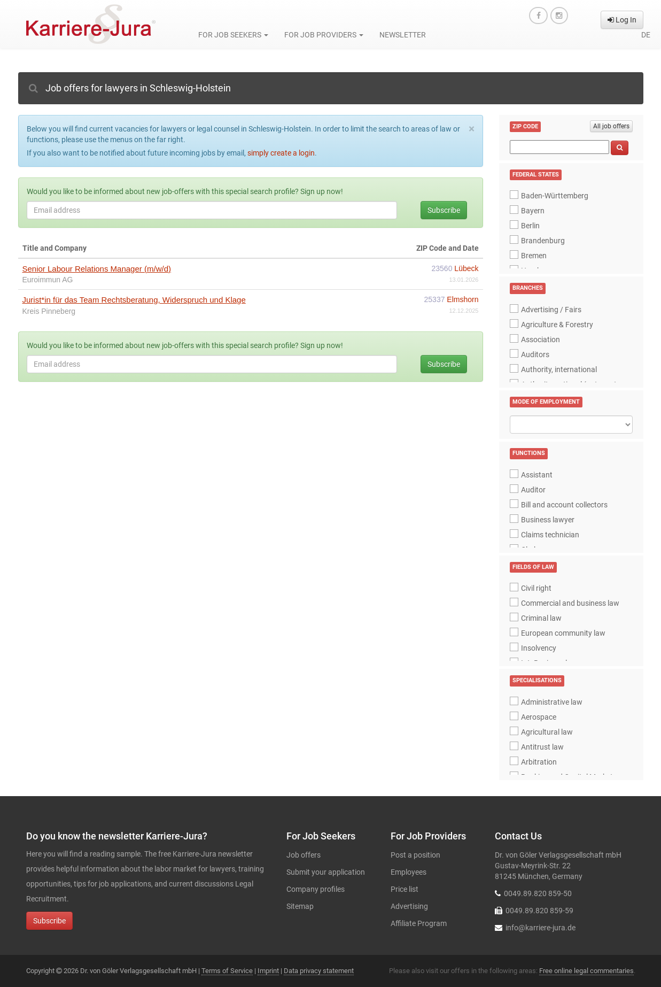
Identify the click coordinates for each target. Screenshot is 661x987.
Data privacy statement (319, 971)
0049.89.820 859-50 (538, 893)
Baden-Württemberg (554, 195)
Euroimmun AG (47, 279)
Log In (622, 20)
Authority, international (559, 369)
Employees (408, 872)
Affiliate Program (419, 923)
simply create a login (281, 153)
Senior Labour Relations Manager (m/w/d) (96, 268)
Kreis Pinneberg (49, 311)
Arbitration (539, 762)
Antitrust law (542, 747)
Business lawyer (547, 519)
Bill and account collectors (564, 504)
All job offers (611, 126)
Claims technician (550, 534)
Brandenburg (543, 240)
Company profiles (315, 889)
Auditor (533, 489)
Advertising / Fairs (551, 309)
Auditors (535, 354)
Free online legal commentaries (586, 971)
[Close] (472, 129)
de (645, 34)
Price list (404, 889)
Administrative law (551, 702)
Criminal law (541, 618)
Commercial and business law (570, 603)
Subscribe (443, 210)
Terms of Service (227, 971)
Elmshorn (462, 299)
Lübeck (466, 268)
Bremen (534, 255)
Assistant (537, 475)
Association (540, 339)
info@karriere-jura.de (541, 927)
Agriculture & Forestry (557, 324)
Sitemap (300, 906)
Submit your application (325, 872)
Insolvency (538, 648)
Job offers (303, 855)
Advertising (409, 906)
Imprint (268, 971)
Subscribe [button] (49, 920)
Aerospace (538, 717)
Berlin (530, 225)
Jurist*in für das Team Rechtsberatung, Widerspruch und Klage (134, 299)
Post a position (415, 855)
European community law (563, 633)
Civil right (536, 588)
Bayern (533, 210)
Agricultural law (547, 732)
